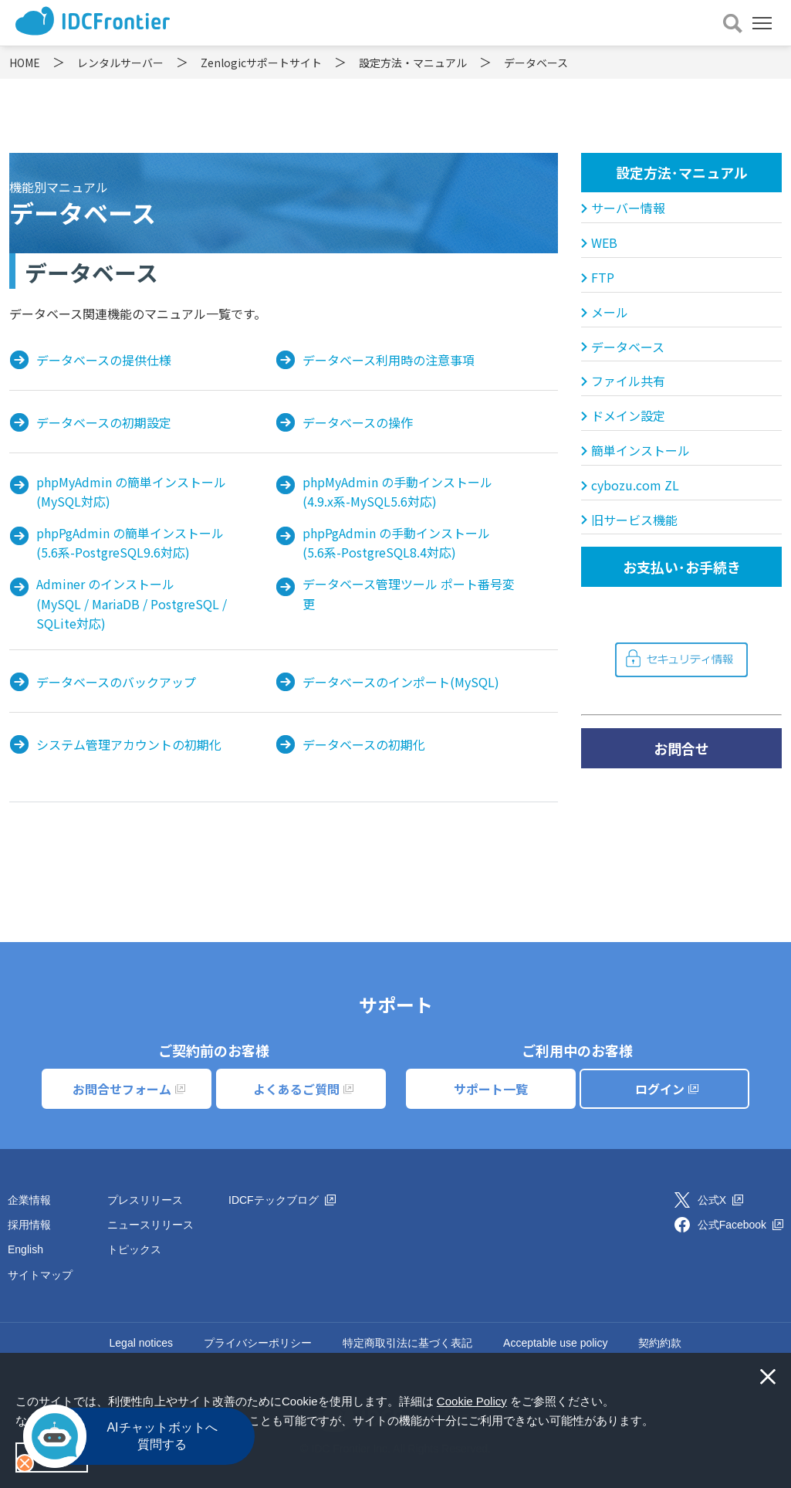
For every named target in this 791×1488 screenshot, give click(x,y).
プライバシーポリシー (258, 1343)
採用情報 (29, 1225)
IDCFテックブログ (282, 1200)
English (25, 1249)
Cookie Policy (472, 1401)
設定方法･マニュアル (682, 172)
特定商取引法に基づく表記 (407, 1343)
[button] (659, 1422)
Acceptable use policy (555, 1343)
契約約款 (659, 1343)
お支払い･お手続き (682, 567)
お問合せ (681, 748)
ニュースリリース (150, 1225)
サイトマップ (40, 1275)
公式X (720, 1200)
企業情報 (29, 1200)
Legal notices (142, 1343)
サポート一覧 (491, 1089)
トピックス (134, 1249)
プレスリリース (145, 1200)
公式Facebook (740, 1225)
